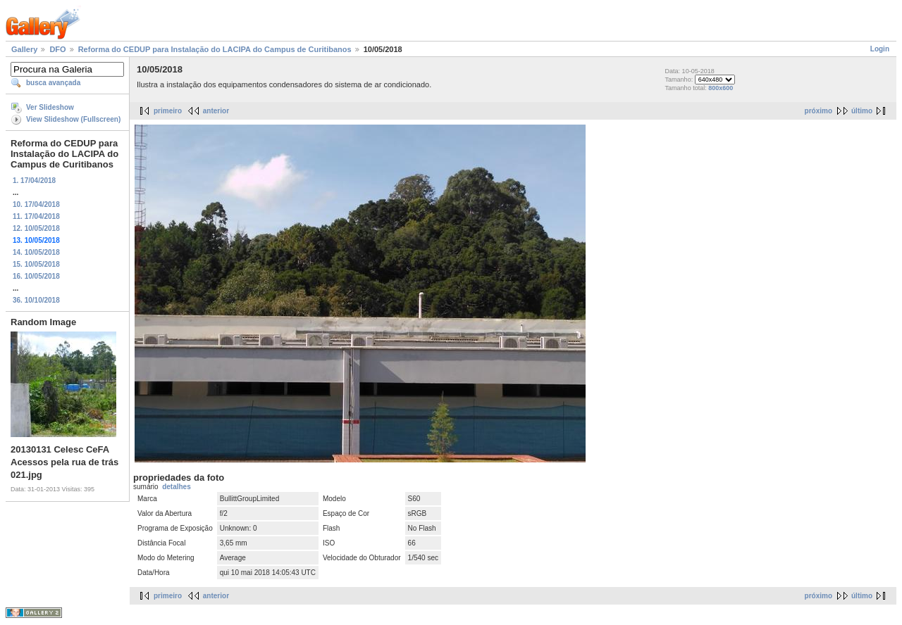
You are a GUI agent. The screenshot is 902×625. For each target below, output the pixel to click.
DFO (57, 49)
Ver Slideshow (50, 107)
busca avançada (53, 83)
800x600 (720, 87)
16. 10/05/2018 (36, 276)
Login (879, 49)
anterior (216, 111)
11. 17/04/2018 (36, 216)
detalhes (176, 487)
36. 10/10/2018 (36, 300)
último (861, 111)
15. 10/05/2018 (36, 264)
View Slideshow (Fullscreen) (73, 119)
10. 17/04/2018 (36, 204)
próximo (818, 111)
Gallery (24, 49)
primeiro (168, 111)
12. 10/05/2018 (36, 228)
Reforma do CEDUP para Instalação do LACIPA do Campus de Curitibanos (215, 49)
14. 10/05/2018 (36, 252)
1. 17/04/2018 (34, 180)
